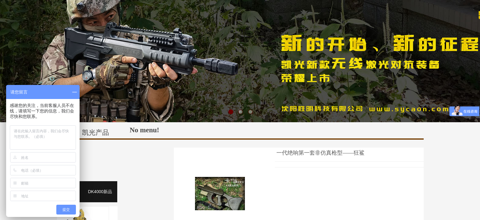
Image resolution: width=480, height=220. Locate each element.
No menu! (144, 130)
